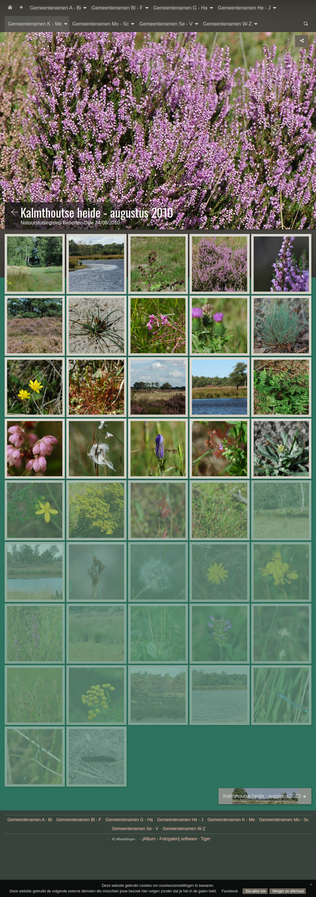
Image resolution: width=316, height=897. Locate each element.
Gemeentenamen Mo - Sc (100, 24)
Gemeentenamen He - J (244, 7)
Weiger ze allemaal (287, 891)
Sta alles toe (255, 891)
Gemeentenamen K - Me (35, 24)
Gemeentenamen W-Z (227, 24)
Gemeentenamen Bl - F (117, 7)
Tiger (205, 838)
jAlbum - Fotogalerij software (169, 838)
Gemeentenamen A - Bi (55, 7)
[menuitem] (10, 8)
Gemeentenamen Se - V (166, 24)
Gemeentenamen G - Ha (180, 7)
